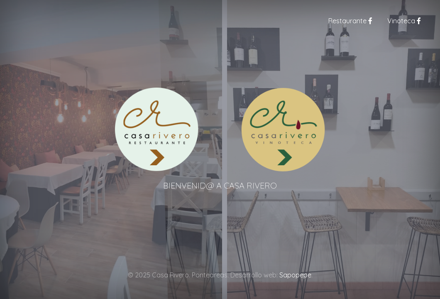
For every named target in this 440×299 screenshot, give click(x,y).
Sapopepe (295, 275)
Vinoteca (404, 21)
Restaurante (350, 21)
